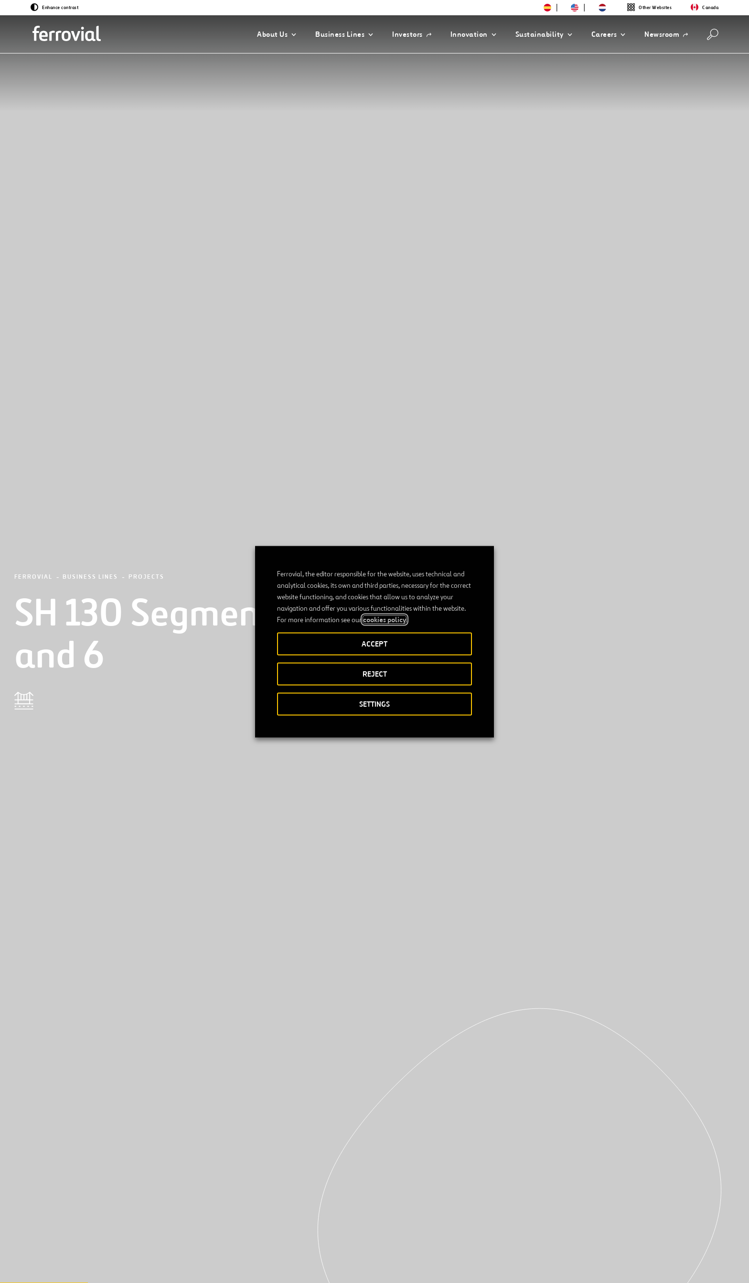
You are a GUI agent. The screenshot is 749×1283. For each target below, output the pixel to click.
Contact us (185, 1233)
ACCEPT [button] (374, 643)
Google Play (637, 1233)
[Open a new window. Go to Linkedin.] (111, 1265)
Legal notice (444, 1266)
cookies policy (384, 619)
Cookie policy (560, 1266)
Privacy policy (502, 1266)
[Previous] (99, 1114)
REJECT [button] (375, 673)
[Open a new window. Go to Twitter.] (93, 1265)
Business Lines (90, 107)
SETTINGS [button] (374, 704)
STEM (289, 1233)
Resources (104, 1233)
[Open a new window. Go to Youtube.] (197, 1265)
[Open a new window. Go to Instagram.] (145, 1265)
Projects (146, 107)
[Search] (712, 34)
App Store (588, 1233)
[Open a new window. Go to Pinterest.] (179, 1265)
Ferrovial (33, 107)
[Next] (174, 1114)
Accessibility (390, 1266)
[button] (276, 34)
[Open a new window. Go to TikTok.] (162, 1265)
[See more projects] (138, 995)
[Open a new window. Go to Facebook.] (128, 1265)
